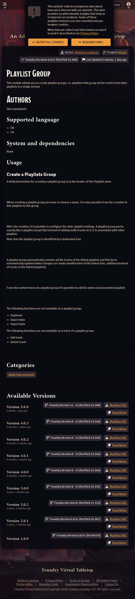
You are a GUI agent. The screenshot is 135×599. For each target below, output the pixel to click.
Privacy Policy (89, 33)
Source (122, 52)
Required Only (91, 42)
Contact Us (112, 584)
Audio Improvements (21, 374)
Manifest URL (118, 405)
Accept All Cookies (48, 42)
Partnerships (24, 584)
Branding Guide (49, 584)
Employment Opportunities (82, 584)
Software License (28, 580)
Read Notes (119, 412)
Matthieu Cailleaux (86, 52)
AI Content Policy (107, 580)
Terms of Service (79, 580)
